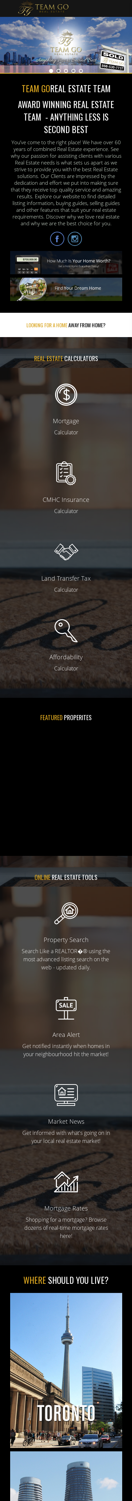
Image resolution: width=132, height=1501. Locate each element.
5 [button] (81, 71)
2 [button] (59, 71)
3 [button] (66, 71)
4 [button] (73, 71)
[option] (66, 45)
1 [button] (51, 71)
